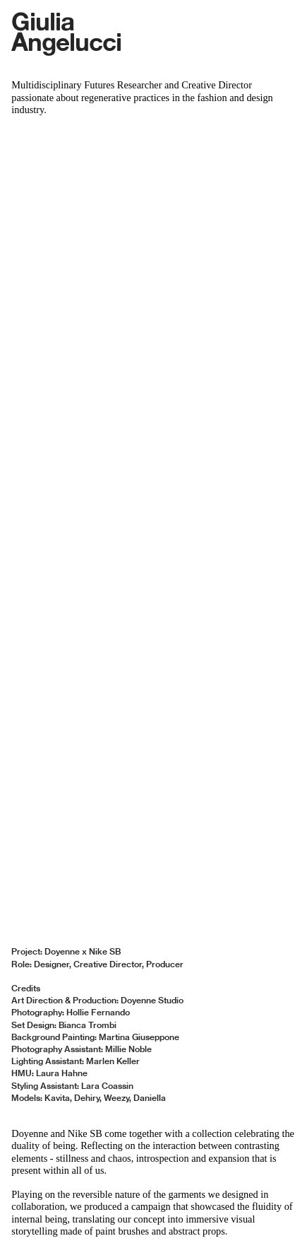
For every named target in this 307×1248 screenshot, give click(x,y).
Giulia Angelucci (66, 31)
